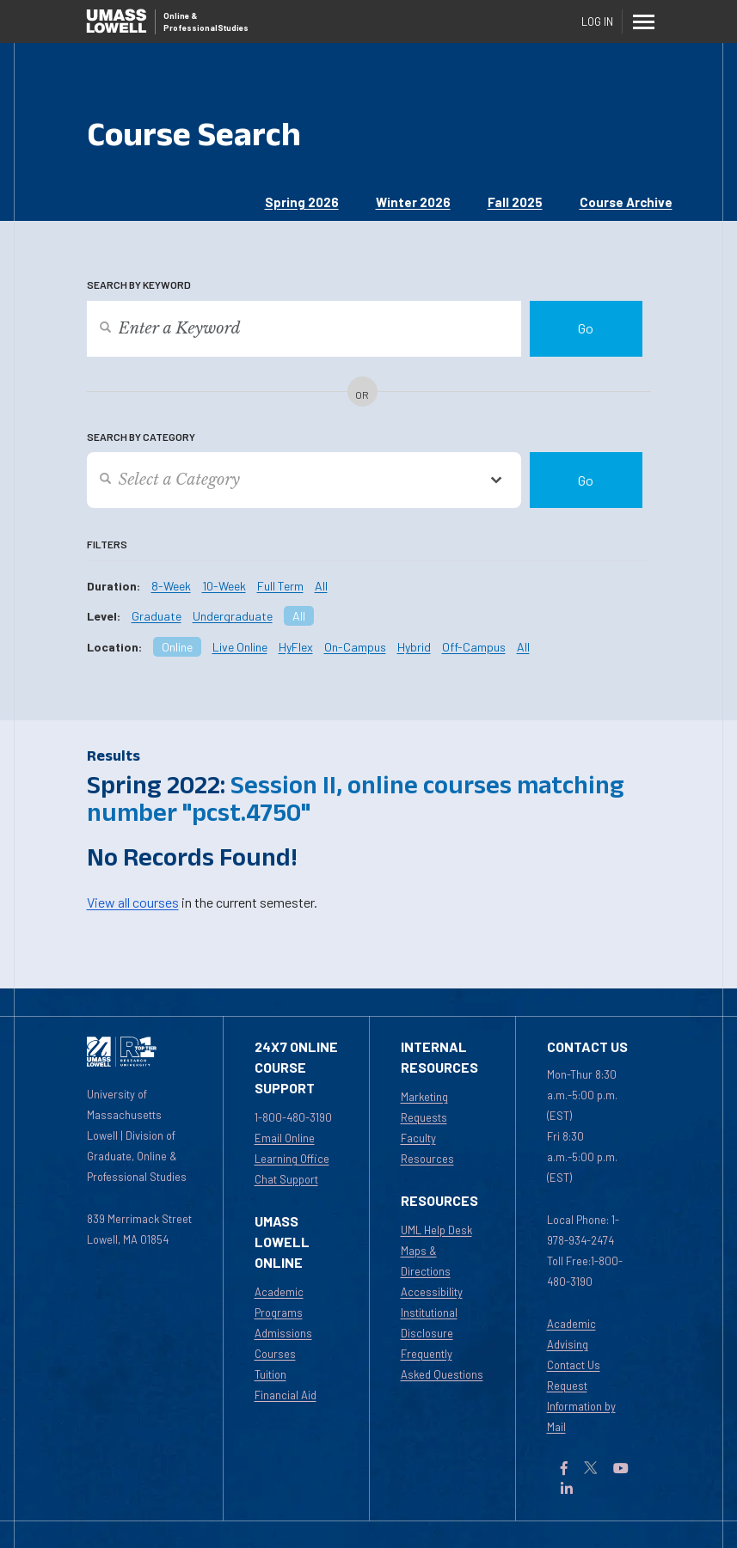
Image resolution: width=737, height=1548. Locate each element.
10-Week (224, 585)
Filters (107, 544)
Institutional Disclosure (429, 1323)
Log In (597, 21)
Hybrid (414, 646)
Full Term (280, 585)
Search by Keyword (139, 284)
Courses (275, 1354)
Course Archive (626, 202)
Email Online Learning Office (292, 1148)
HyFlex (296, 646)
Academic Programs (279, 1302)
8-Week (171, 585)
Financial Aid (285, 1395)
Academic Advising (571, 1334)
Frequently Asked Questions (442, 1364)
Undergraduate (233, 616)
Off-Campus (474, 646)
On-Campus (355, 646)
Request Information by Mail (581, 1406)
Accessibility (432, 1292)
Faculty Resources (427, 1148)
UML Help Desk (436, 1230)
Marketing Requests (424, 1107)
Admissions (283, 1333)
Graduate (156, 616)
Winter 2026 (413, 202)
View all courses (133, 902)
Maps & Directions (426, 1261)
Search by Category (141, 437)
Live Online (239, 646)
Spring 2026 (302, 202)
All (321, 585)
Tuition (270, 1374)
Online (177, 646)
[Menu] (644, 21)
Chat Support (286, 1179)
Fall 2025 (515, 202)
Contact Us (573, 1365)
